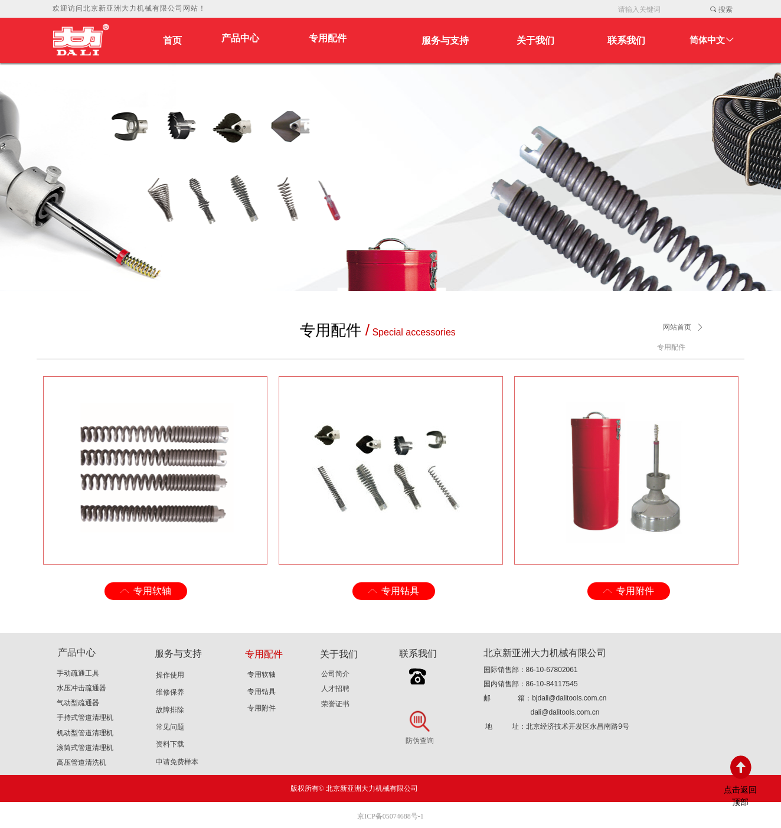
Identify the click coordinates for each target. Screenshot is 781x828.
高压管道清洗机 (81, 762)
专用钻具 (261, 691)
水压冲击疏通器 (81, 688)
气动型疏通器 (78, 703)
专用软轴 (261, 674)
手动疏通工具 (78, 673)
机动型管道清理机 (85, 733)
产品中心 (240, 38)
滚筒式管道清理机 (85, 748)
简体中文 (707, 40)
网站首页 (677, 327)
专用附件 (261, 708)
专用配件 (328, 38)
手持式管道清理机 (85, 717)
